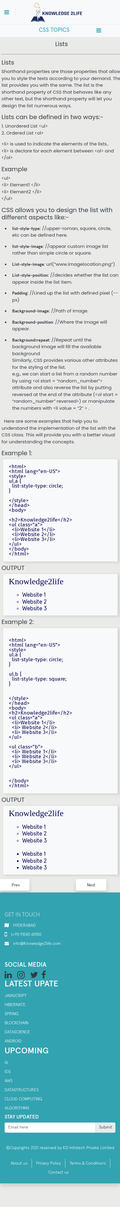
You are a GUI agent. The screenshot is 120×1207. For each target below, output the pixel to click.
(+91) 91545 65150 (26, 934)
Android (13, 1041)
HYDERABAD (24, 925)
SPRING (12, 1014)
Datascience (17, 1032)
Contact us (58, 1172)
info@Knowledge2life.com (37, 944)
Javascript (16, 996)
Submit (105, 1127)
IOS (8, 1072)
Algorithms (17, 1108)
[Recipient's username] (50, 1127)
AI (6, 1063)
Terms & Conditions (88, 1163)
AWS (8, 1081)
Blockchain (16, 1023)
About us (19, 1163)
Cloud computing (23, 1099)
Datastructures (22, 1090)
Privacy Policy (48, 1163)
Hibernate (15, 1005)
